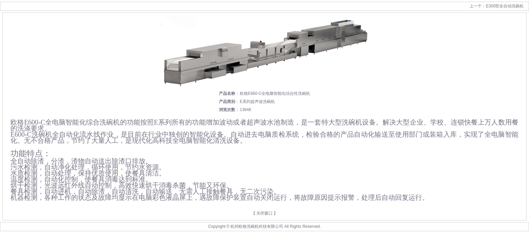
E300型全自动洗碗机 (505, 6)
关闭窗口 (264, 213)
